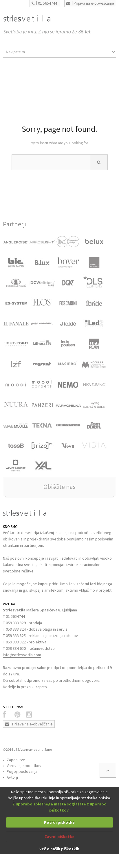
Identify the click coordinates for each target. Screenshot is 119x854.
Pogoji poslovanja (22, 771)
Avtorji (12, 777)
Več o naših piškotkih (59, 848)
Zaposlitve (16, 759)
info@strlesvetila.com (22, 654)
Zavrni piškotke (59, 836)
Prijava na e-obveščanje (90, 3)
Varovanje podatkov (24, 765)
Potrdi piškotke (59, 822)
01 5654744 (44, 3)
